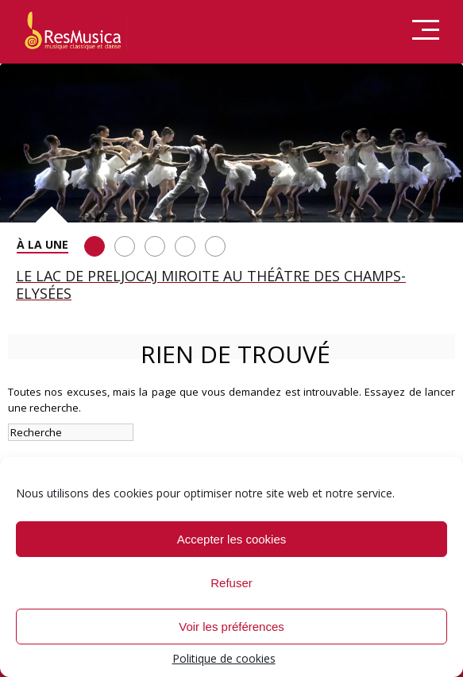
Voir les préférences (231, 626)
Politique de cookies (224, 658)
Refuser (231, 583)
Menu (425, 31)
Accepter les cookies (232, 539)
